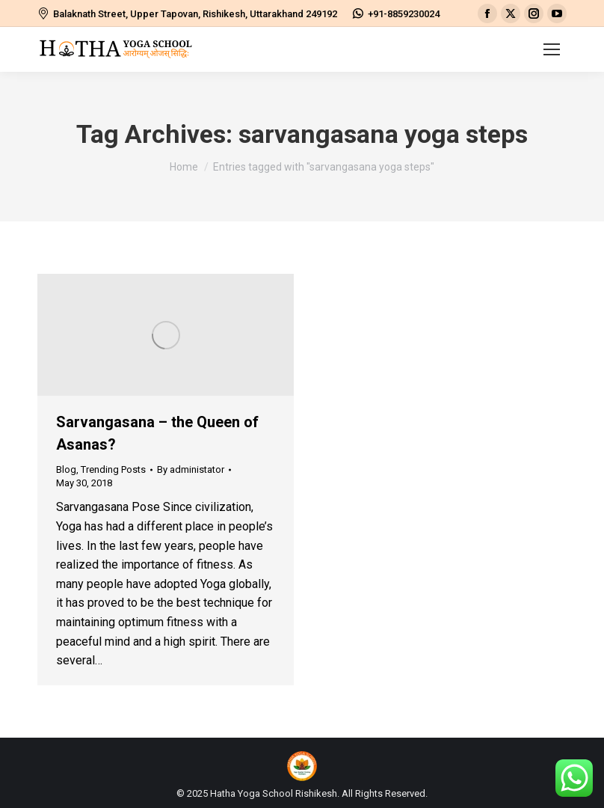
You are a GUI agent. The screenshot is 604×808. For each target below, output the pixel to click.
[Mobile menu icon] (552, 49)
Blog (66, 469)
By (190, 469)
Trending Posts (113, 469)
